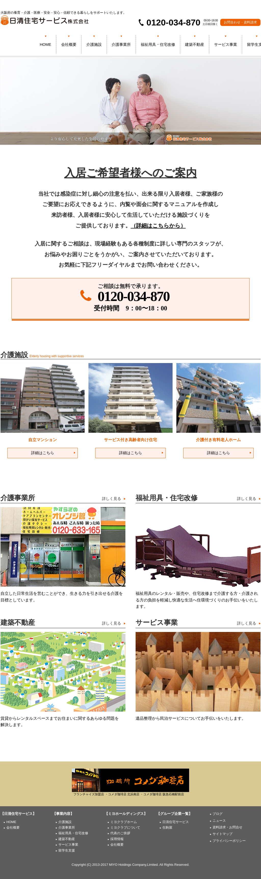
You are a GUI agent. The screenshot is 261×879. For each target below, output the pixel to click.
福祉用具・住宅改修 (158, 44)
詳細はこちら (42, 453)
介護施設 (94, 44)
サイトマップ (222, 834)
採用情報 (117, 839)
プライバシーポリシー (229, 841)
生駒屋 (167, 827)
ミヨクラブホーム (123, 822)
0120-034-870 (133, 296)
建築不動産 (194, 44)
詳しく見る (111, 499)
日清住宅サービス (175, 822)
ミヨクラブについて (125, 827)
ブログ (218, 814)
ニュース (219, 821)
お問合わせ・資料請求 (240, 22)
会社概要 (68, 44)
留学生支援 (66, 850)
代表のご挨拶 (120, 833)
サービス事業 (225, 44)
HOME (45, 44)
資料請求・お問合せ (227, 827)
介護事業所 (121, 44)
